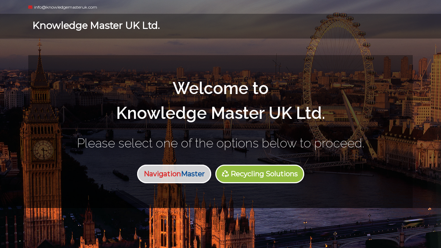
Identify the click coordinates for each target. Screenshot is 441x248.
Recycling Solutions (260, 174)
